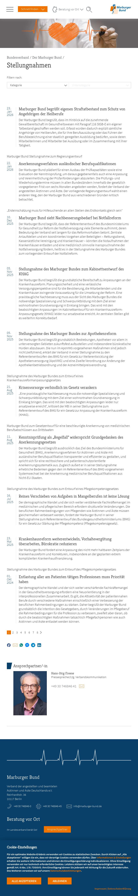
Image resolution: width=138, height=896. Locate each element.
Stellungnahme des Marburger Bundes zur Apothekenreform (67, 333)
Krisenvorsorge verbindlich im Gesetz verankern (58, 387)
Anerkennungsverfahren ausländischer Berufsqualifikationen (67, 163)
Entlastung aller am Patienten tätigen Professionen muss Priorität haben (72, 579)
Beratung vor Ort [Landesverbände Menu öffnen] (69, 9)
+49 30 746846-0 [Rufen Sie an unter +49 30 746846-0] (22, 806)
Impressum (100, 888)
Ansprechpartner (57, 829)
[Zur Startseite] (120, 12)
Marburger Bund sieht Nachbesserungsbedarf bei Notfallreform (70, 217)
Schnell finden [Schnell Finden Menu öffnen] (29, 9)
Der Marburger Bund (47, 57)
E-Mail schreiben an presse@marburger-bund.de (83, 686)
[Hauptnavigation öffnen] (10, 9)
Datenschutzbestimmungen (65, 870)
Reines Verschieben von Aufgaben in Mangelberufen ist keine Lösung (74, 496)
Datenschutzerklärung (119, 888)
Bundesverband (18, 57)
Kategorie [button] (16, 85)
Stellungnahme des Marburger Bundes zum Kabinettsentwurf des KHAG (71, 271)
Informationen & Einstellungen (114, 857)
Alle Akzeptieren (24, 881)
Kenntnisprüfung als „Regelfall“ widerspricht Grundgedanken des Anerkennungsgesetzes (71, 440)
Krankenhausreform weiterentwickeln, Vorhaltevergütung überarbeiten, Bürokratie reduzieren (65, 541)
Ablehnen (60, 881)
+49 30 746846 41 (64, 686)
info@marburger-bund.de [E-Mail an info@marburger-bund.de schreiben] (87, 806)
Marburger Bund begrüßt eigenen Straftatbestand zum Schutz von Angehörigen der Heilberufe (72, 111)
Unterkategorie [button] (81, 85)
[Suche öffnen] (90, 10)
